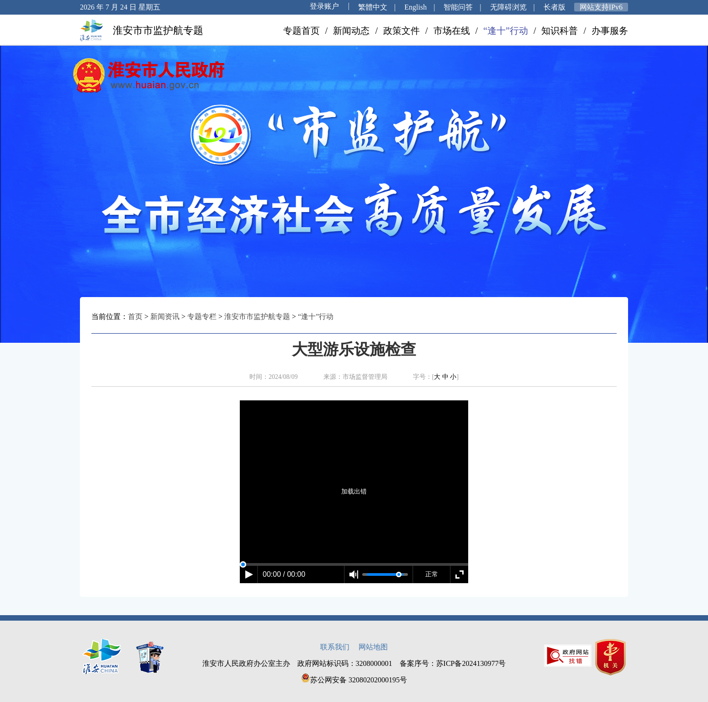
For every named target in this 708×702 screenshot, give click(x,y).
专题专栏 (202, 316)
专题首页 (301, 31)
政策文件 (401, 31)
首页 (135, 316)
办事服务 (610, 31)
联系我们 (334, 647)
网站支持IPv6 (601, 7)
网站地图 (373, 647)
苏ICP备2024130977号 (471, 663)
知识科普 (559, 31)
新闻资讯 (165, 316)
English (415, 7)
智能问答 (458, 7)
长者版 (554, 7)
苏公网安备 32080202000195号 (354, 680)
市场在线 (451, 31)
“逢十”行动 (505, 31)
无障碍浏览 (508, 7)
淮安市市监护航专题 (257, 316)
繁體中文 (372, 7)
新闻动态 (351, 31)
